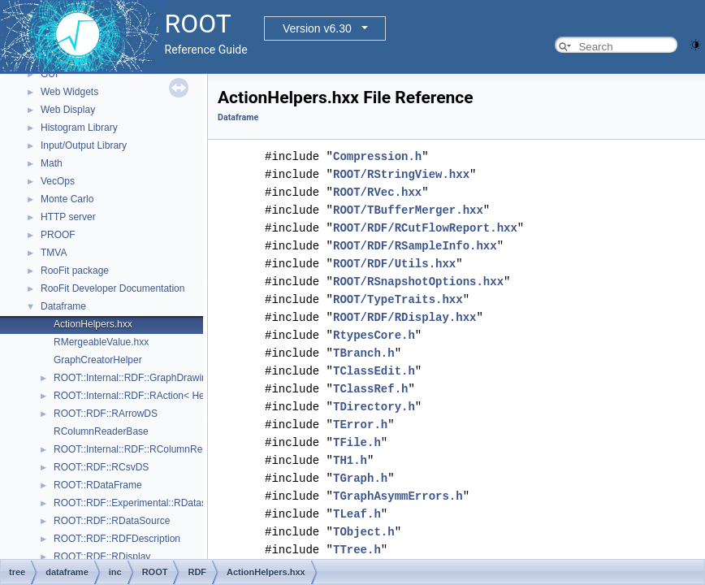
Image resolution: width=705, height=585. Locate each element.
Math (52, 163)
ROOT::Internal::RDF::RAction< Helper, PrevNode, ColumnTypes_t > (202, 395)
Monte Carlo (67, 199)
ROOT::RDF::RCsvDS (101, 467)
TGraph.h (360, 478)
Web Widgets (69, 92)
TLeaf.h (357, 514)
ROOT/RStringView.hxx (401, 174)
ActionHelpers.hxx (93, 324)
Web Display (68, 109)
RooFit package (75, 270)
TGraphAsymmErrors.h (398, 496)
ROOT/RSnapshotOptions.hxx (418, 281)
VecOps (58, 181)
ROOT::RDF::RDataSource (112, 520)
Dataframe (63, 306)
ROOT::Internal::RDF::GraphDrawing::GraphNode (161, 378)
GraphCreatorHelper (98, 360)
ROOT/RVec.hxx (377, 192)
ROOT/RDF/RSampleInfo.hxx (415, 246)
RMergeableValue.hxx (101, 342)
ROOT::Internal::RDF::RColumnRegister (140, 449)
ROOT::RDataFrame (98, 485)
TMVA (54, 252)
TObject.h (364, 532)
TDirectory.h (374, 406)
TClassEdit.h (374, 371)
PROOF (58, 234)
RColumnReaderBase (101, 431)
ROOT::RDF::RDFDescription (117, 538)
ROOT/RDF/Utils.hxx (394, 263)
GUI (49, 74)
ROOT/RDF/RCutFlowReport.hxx (425, 228)
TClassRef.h (370, 388)
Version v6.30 (317, 28)
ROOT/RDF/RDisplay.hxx (404, 317)
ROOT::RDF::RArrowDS (106, 413)
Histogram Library (79, 127)
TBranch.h (364, 353)
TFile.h (357, 442)
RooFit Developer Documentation (112, 288)
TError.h (360, 424)
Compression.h (377, 156)
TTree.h (357, 549)
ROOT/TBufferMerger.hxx (408, 210)
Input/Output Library (84, 145)
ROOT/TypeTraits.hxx (398, 299)
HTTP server (68, 217)
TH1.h (350, 460)
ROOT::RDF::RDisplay (102, 556)
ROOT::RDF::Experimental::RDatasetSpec (145, 503)
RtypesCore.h (374, 335)
